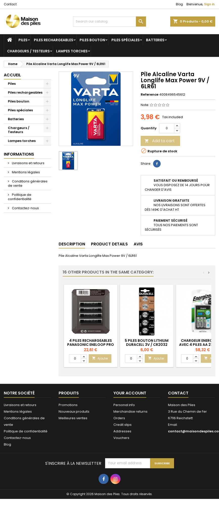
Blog (179, 4)
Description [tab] (72, 244)
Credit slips (122, 424)
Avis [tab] (138, 244)
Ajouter (100, 358)
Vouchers (121, 437)
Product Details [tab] (109, 244)
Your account (129, 393)
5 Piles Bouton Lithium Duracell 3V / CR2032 (146, 342)
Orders (119, 418)
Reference (149, 94)
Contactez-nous (25, 208)
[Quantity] (166, 128)
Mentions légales (25, 172)
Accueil (12, 75)
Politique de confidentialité (19, 196)
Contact (10, 4)
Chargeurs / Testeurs (28, 51)
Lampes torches (72, 51)
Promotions (68, 405)
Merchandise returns (130, 411)
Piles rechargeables (53, 40)
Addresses (122, 431)
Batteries (155, 40)
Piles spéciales (125, 40)
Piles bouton (92, 40)
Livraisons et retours (27, 163)
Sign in (209, 4)
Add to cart (159, 141)
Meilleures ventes (73, 418)
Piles (23, 40)
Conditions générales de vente (27, 183)
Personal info (124, 405)
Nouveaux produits (74, 411)
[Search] (109, 21)
